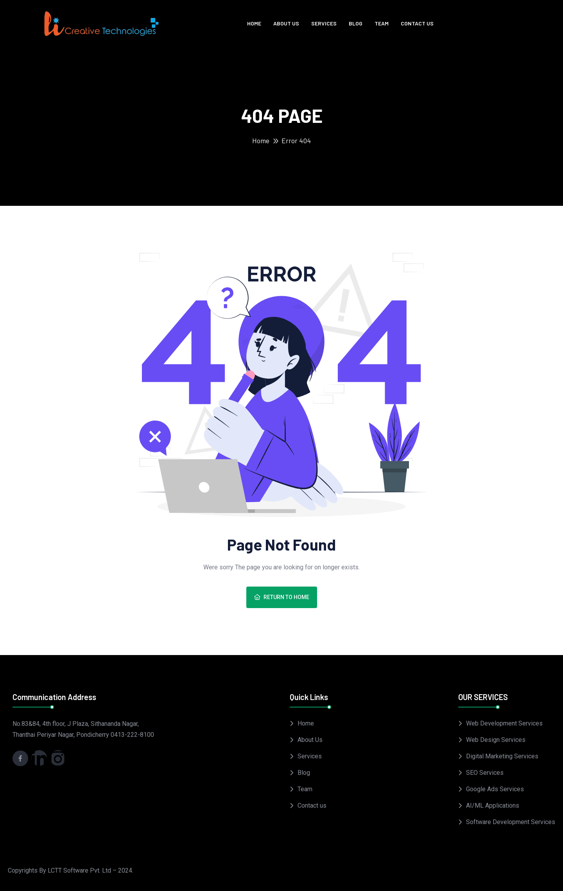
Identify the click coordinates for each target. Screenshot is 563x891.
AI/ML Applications (492, 805)
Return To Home (281, 597)
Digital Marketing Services (502, 756)
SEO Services (485, 772)
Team (382, 23)
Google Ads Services (495, 789)
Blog (355, 23)
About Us (286, 23)
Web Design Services (495, 739)
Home (254, 23)
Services (324, 23)
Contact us (417, 23)
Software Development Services (510, 822)
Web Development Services (504, 723)
